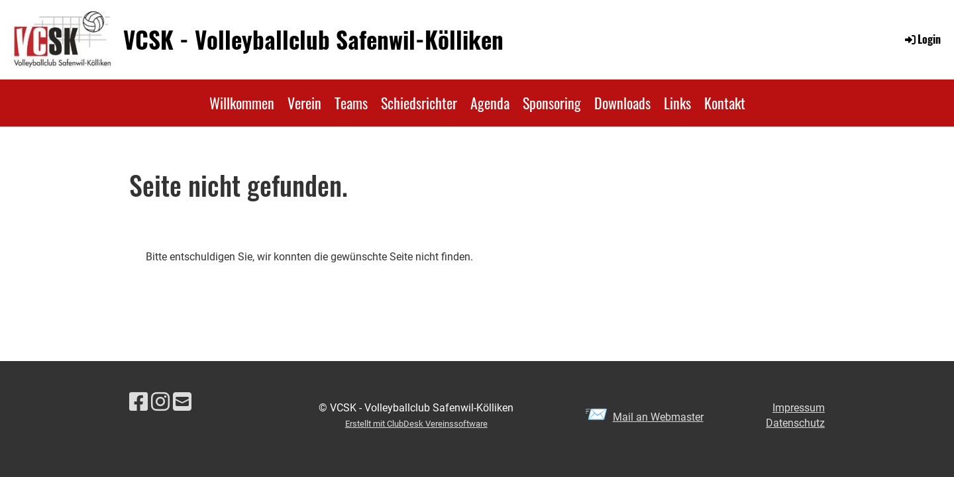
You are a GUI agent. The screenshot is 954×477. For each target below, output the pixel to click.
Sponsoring (552, 102)
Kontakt (724, 102)
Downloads (622, 102)
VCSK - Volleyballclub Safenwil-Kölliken (313, 39)
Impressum (798, 407)
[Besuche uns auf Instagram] (160, 402)
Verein (304, 102)
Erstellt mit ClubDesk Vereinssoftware (416, 424)
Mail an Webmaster (658, 417)
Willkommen (241, 102)
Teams (351, 102)
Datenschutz (795, 423)
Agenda (489, 102)
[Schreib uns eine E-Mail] (182, 402)
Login (922, 39)
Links (677, 102)
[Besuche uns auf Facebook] (138, 402)
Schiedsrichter (419, 102)
